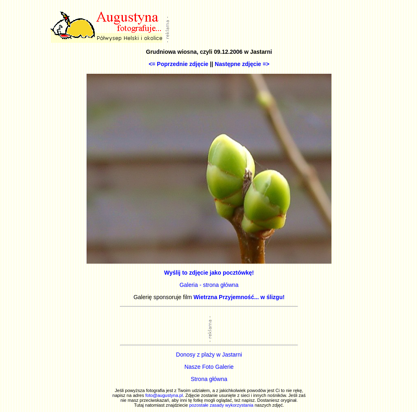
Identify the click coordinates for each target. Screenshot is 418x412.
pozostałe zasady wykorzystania (221, 405)
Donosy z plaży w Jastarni (209, 354)
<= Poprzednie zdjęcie (178, 64)
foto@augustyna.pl (164, 395)
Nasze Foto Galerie (209, 367)
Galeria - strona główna (209, 285)
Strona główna (209, 379)
